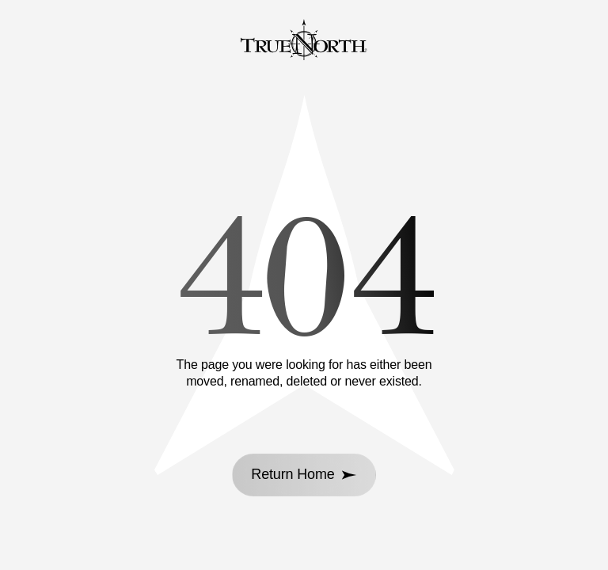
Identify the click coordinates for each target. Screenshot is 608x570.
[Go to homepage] (304, 42)
